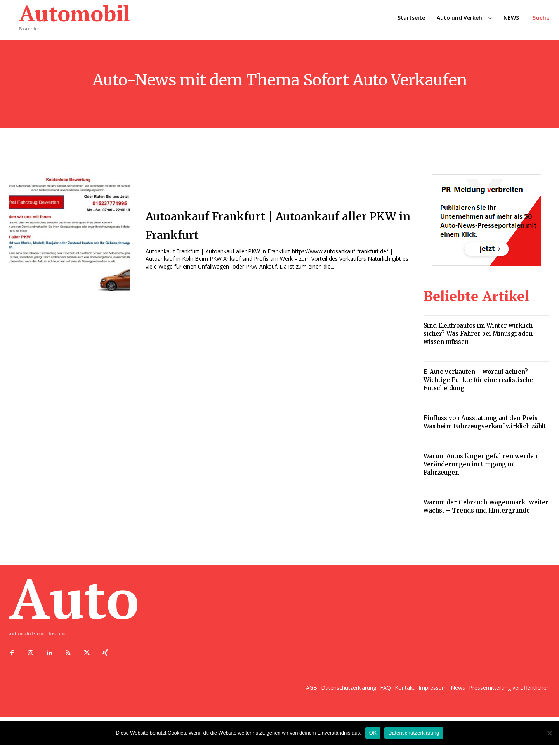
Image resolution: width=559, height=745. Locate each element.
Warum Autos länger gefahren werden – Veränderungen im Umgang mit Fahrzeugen (483, 464)
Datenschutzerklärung (413, 733)
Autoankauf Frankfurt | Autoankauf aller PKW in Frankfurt (278, 224)
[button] (541, 18)
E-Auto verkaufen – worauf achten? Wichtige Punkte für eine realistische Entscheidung (478, 380)
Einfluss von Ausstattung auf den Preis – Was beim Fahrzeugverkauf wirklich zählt (485, 422)
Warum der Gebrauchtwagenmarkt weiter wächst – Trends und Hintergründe (486, 506)
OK (373, 733)
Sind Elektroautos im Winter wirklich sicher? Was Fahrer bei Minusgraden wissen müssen (478, 333)
